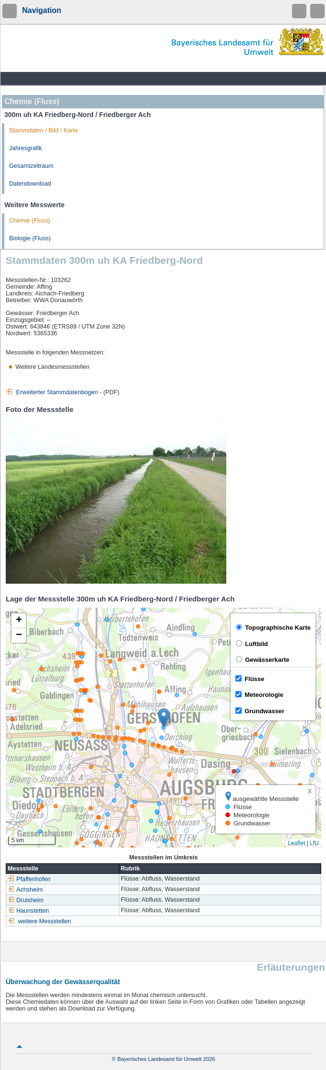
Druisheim (26, 900)
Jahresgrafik (25, 148)
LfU (314, 843)
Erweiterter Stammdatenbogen (52, 392)
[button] (164, 718)
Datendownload (30, 183)
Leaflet (296, 843)
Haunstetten (28, 910)
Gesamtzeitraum (31, 166)
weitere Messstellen (44, 921)
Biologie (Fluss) (30, 238)
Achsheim (25, 889)
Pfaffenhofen (29, 879)
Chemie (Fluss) (29, 220)
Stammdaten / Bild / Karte (43, 130)
